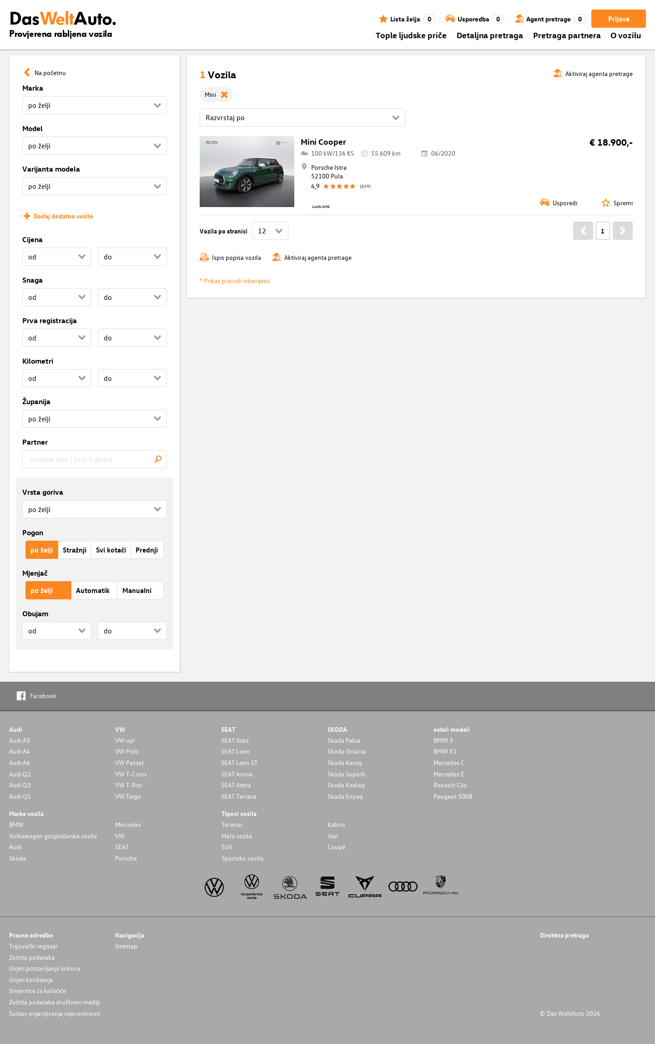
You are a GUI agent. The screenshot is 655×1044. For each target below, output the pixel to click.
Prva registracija (49, 320)
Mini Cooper (323, 141)
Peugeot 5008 (453, 796)
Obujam (35, 613)
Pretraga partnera (567, 35)
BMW (16, 824)
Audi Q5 (20, 796)
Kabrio (336, 824)
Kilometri (37, 360)
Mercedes (128, 824)
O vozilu (625, 35)
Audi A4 (19, 751)
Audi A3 (19, 740)
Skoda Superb (346, 774)
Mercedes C (448, 762)
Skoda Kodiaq (346, 784)
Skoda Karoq (345, 762)
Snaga (32, 279)
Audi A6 (19, 762)
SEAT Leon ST (239, 762)
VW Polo (127, 751)
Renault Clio (450, 784)
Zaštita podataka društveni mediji (54, 1002)
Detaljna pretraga (490, 35)
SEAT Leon (235, 751)
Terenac (232, 824)
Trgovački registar (33, 946)
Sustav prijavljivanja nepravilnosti (54, 1013)
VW (120, 835)
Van (333, 835)
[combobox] (94, 459)
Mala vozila (237, 835)
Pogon (32, 532)
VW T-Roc (128, 784)
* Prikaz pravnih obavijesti (235, 280)
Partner (35, 441)
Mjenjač (35, 573)
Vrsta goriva (42, 492)
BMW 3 (443, 740)
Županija (36, 401)
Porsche (126, 858)
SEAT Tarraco (239, 796)
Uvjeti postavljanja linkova (45, 968)
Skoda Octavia (347, 751)
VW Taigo (128, 796)
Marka (32, 87)
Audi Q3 (20, 784)
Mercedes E (448, 774)
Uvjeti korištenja (31, 979)
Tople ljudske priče (411, 35)
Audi (15, 846)
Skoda (17, 858)
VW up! (125, 740)
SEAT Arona (236, 774)
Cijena (32, 239)
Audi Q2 (20, 774)
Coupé (336, 846)
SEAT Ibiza (235, 740)
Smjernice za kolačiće (37, 990)
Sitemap (126, 946)
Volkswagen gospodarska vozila (53, 835)
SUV (227, 846)
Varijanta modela (51, 168)
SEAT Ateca (236, 784)
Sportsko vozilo (243, 858)
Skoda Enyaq (345, 796)
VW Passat (129, 762)
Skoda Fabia (344, 740)
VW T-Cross (131, 774)
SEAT (122, 846)
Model (32, 128)
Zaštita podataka (32, 957)
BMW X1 (445, 751)
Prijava (619, 18)
